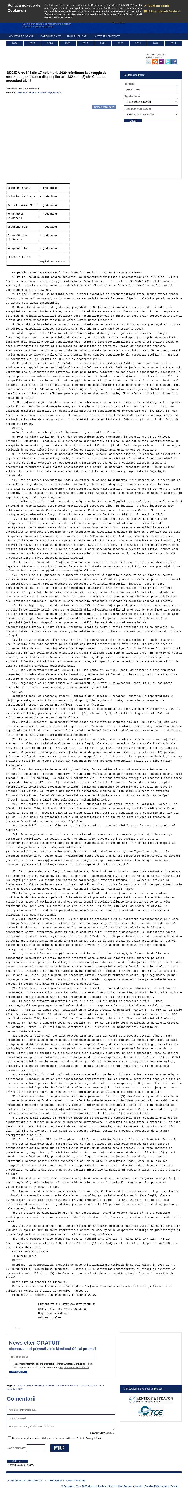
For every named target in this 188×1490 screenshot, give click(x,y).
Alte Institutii (71, 1385)
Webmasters (162, 1486)
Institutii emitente (107, 36)
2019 (138, 43)
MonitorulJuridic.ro (97, 1486)
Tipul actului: (133, 96)
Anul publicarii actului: (138, 108)
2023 (67, 43)
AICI (126, 14)
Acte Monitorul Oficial (43, 1385)
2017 (173, 43)
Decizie (60, 1385)
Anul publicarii (77, 36)
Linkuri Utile (115, 1486)
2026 (14, 43)
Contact (175, 1486)
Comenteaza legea (104, 106)
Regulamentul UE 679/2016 (74, 1367)
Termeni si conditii (133, 1486)
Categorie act (50, 36)
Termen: (130, 83)
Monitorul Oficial (22, 1385)
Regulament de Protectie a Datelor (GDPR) (112, 5)
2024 (50, 43)
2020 (120, 43)
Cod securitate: (16, 1448)
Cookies (149, 1486)
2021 (103, 43)
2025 (32, 43)
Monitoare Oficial (22, 36)
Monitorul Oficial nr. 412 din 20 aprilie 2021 (39, 92)
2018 (155, 43)
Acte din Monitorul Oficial (25, 1480)
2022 (85, 43)
